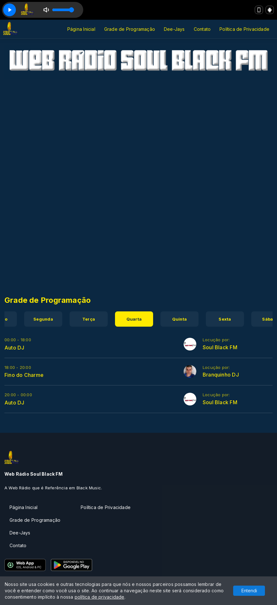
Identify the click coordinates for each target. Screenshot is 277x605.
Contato (202, 29)
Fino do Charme (24, 375)
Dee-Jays (174, 29)
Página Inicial (81, 29)
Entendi (249, 590)
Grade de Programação (129, 29)
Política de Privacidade (244, 29)
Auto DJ (14, 347)
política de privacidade (100, 597)
